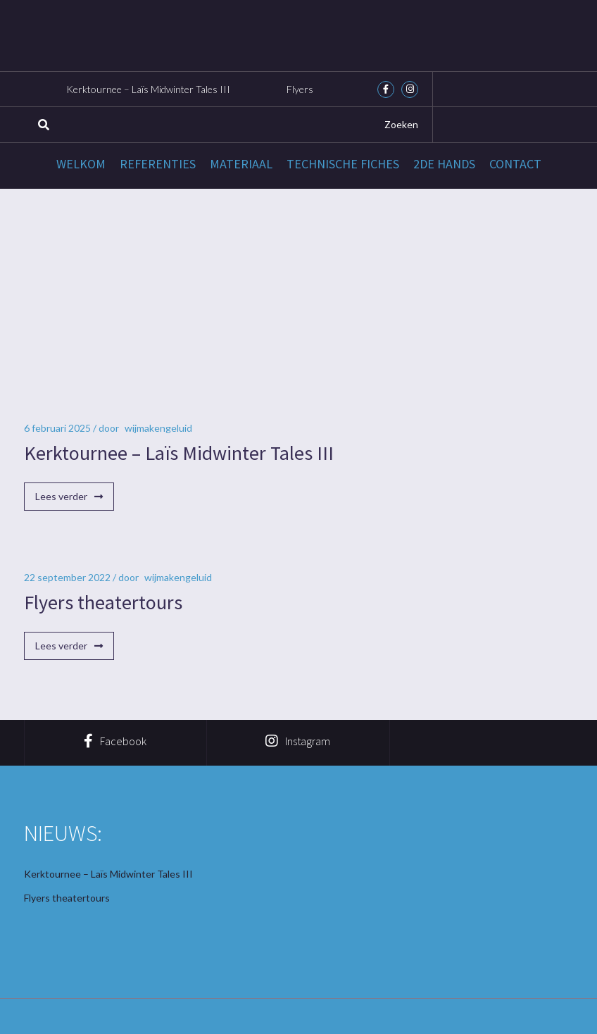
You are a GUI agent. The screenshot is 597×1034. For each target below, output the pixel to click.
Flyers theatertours (103, 602)
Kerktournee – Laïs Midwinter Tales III (148, 89)
